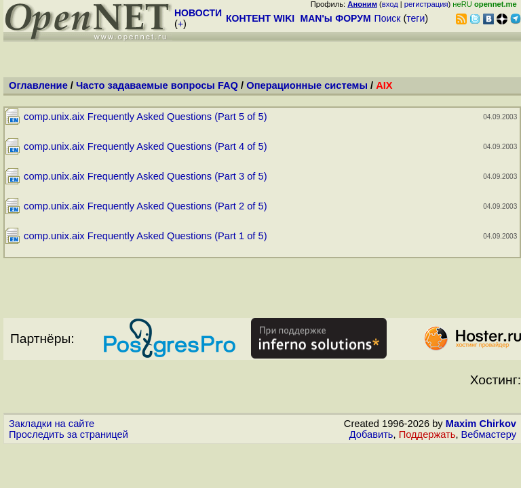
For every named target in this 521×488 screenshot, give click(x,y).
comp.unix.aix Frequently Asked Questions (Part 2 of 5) (145, 206)
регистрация (426, 4)
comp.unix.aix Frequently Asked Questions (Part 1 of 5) (145, 235)
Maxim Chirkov (481, 423)
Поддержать (427, 434)
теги (415, 18)
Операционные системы (307, 85)
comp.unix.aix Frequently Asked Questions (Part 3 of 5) (145, 176)
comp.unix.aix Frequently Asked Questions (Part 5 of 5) (145, 116)
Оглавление (38, 85)
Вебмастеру (488, 434)
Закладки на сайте (51, 423)
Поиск (387, 18)
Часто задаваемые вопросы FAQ (157, 85)
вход (390, 4)
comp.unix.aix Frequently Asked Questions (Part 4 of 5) (145, 146)
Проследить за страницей (68, 434)
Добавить (371, 434)
